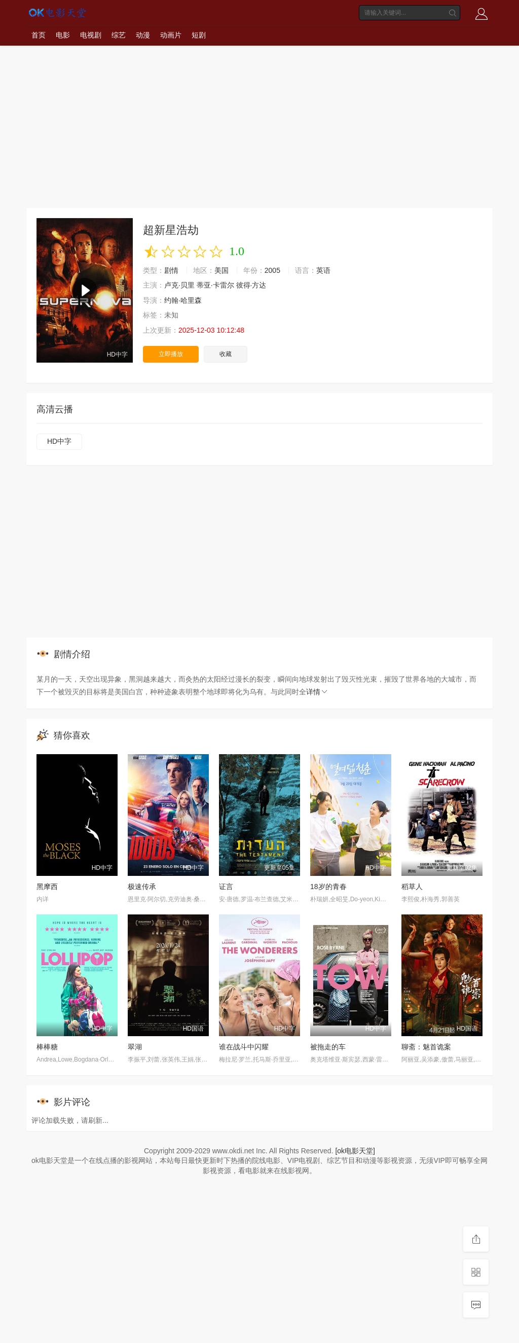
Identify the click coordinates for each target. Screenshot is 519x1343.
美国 (221, 270)
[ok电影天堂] (355, 1151)
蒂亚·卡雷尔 (215, 285)
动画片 (170, 35)
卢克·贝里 (179, 285)
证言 (226, 886)
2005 (272, 270)
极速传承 (142, 886)
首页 (38, 35)
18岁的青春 (328, 886)
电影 (63, 35)
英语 (323, 270)
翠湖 (135, 1047)
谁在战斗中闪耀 (244, 1047)
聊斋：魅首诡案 (426, 1047)
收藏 (225, 354)
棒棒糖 (47, 1047)
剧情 (171, 270)
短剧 (199, 35)
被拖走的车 (328, 1047)
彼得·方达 (251, 285)
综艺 (119, 35)
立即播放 (171, 354)
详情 (317, 692)
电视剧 (90, 35)
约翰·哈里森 (183, 300)
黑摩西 (47, 886)
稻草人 (412, 886)
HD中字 (59, 441)
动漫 (143, 35)
